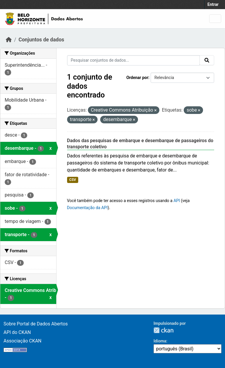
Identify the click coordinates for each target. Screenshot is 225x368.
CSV (72, 180)
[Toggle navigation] (215, 18)
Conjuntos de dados (41, 40)
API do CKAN (17, 332)
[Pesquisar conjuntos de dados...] (133, 60)
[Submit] (207, 60)
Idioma (160, 341)
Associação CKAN (23, 341)
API (176, 200)
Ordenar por (137, 77)
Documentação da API (87, 207)
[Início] (9, 40)
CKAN (163, 330)
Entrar (213, 4)
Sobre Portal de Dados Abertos (36, 324)
